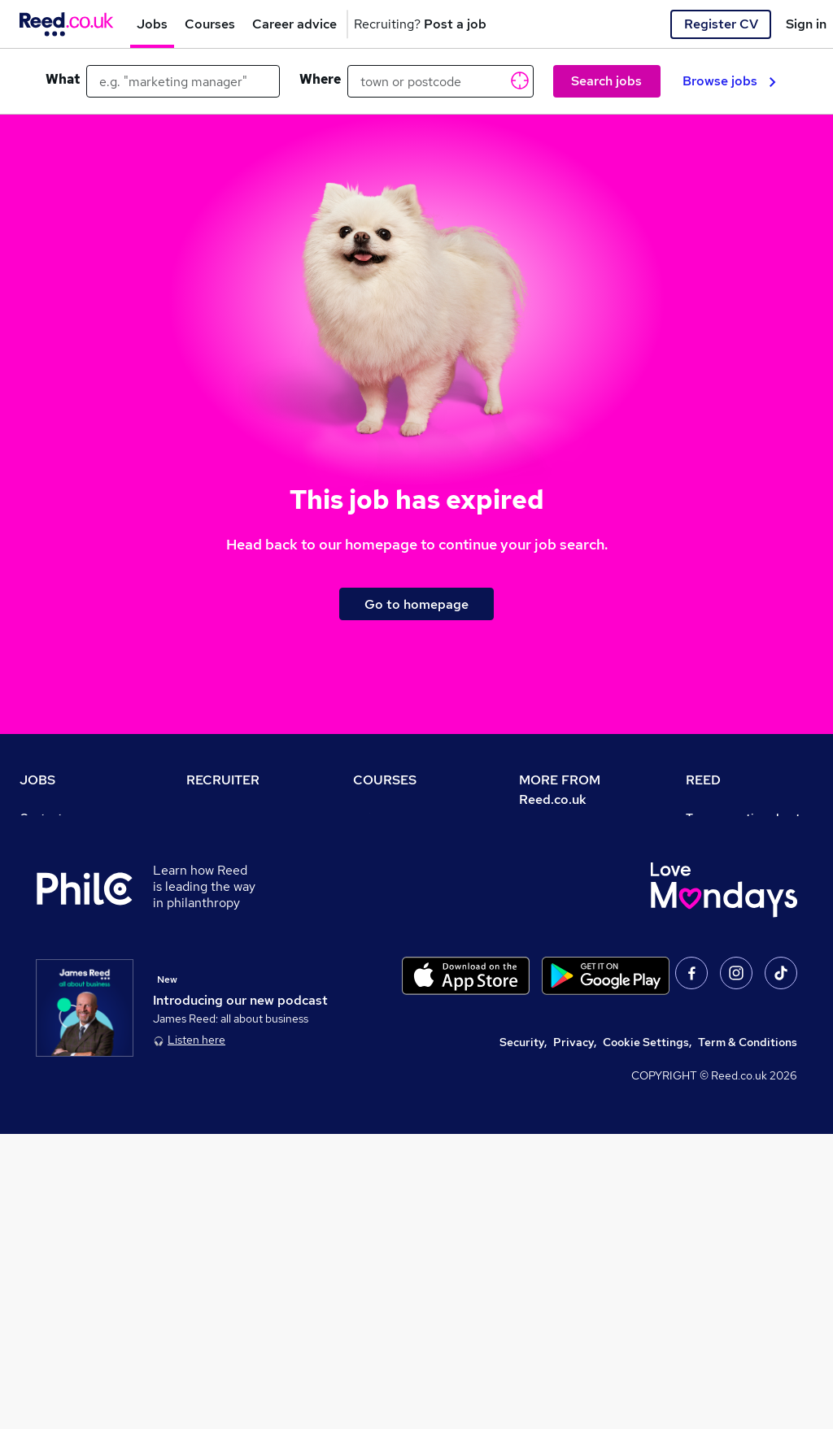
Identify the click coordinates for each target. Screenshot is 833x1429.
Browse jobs (729, 80)
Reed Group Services (742, 886)
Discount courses (398, 908)
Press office (551, 882)
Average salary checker (83, 1022)
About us (543, 837)
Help (32, 1045)
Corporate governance (580, 905)
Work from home (63, 886)
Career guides (391, 999)
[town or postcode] (440, 81)
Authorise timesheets (743, 863)
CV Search (214, 863)
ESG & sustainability (741, 1113)
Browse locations (65, 931)
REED (703, 779)
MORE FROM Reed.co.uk (559, 789)
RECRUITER (222, 779)
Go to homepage (416, 604)
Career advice (57, 977)
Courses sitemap (398, 1045)
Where (320, 79)
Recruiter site (222, 817)
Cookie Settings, (647, 1337)
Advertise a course (403, 1022)
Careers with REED (736, 999)
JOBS (37, 779)
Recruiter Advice (231, 908)
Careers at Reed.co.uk (577, 860)
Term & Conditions (747, 1337)
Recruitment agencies (244, 886)
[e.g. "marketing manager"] (183, 81)
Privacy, (574, 1337)
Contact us (48, 817)
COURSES (384, 779)
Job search (49, 840)
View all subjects (398, 886)
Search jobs (606, 80)
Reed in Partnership (739, 977)
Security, (523, 1337)
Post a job (213, 840)
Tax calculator (57, 999)
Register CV (721, 24)
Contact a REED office (79, 1068)
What (63, 79)
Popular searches (66, 954)
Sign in (806, 24)
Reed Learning (725, 954)
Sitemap (42, 1091)
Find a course (389, 863)
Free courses (387, 931)
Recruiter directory (71, 863)
